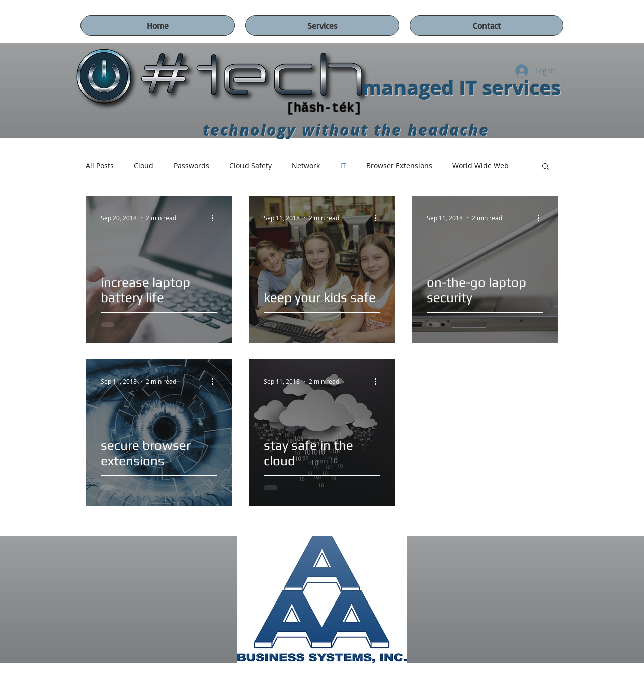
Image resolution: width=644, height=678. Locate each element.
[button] (545, 167)
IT (343, 165)
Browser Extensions (399, 165)
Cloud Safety (250, 165)
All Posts (100, 165)
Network (306, 165)
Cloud (143, 165)
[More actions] (216, 218)
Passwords (191, 165)
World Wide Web (480, 165)
